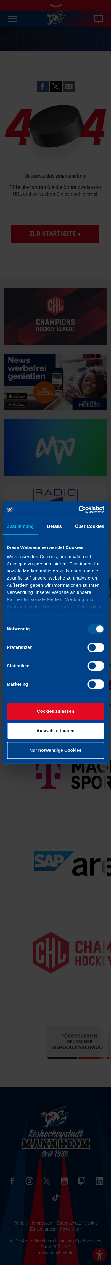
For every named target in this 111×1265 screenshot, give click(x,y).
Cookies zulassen (55, 711)
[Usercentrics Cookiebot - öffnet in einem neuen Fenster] (79, 510)
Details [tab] (54, 526)
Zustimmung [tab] (20, 526)
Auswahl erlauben (55, 730)
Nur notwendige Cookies (56, 750)
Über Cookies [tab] (89, 526)
